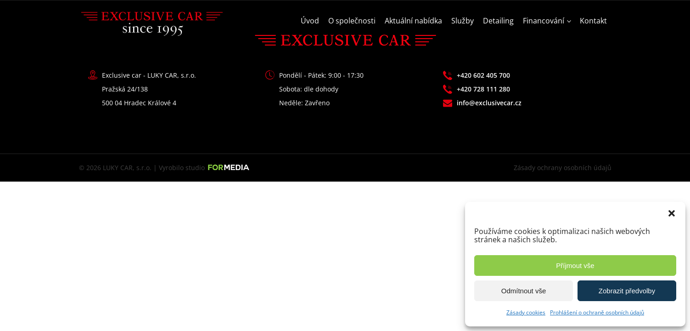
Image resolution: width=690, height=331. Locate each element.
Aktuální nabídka (413, 21)
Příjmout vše (575, 265)
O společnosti (352, 21)
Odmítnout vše (523, 291)
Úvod (310, 21)
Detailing (498, 21)
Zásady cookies (525, 312)
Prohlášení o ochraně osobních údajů (597, 312)
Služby (462, 21)
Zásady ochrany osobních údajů (562, 167)
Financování (543, 21)
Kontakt (593, 21)
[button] (671, 213)
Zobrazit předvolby (627, 291)
